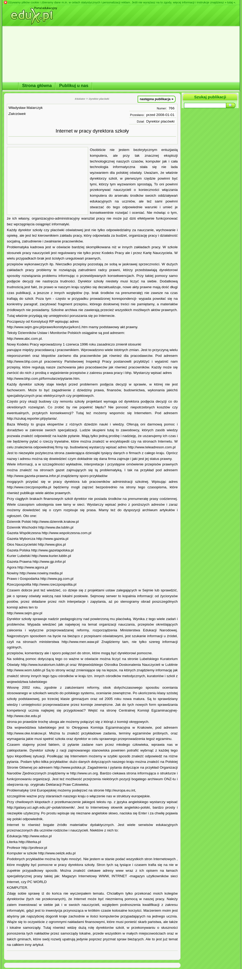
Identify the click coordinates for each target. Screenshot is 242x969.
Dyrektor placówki (160, 121)
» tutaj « (230, 2)
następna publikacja (156, 99)
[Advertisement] (47, 181)
